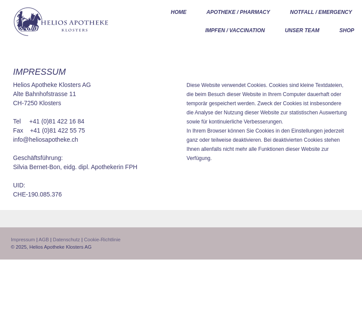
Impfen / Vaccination (235, 30)
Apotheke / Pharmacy (238, 12)
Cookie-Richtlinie (102, 239)
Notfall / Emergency (321, 12)
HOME (179, 12)
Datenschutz (66, 239)
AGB (44, 239)
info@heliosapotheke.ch (45, 139)
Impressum (23, 239)
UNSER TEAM (302, 30)
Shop (346, 30)
